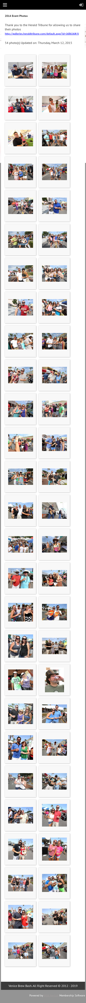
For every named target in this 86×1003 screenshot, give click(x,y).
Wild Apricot (51, 995)
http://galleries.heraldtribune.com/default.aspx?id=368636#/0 (42, 33)
